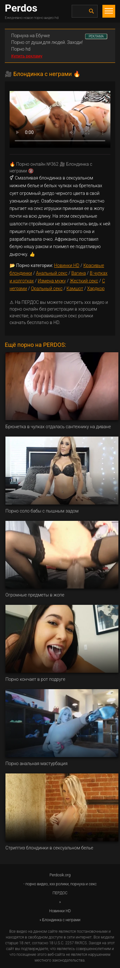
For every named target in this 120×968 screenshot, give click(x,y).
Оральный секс (47, 288)
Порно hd (20, 49)
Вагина (78, 273)
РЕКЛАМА (96, 36)
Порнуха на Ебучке (30, 35)
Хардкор (95, 288)
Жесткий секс (84, 280)
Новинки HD (66, 265)
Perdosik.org (60, 875)
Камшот (75, 288)
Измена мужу (52, 280)
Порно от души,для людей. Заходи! (47, 42)
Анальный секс (52, 273)
